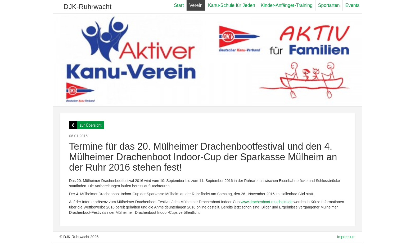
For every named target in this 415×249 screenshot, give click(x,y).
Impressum (346, 237)
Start (179, 5)
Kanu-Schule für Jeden (231, 5)
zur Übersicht (90, 125)
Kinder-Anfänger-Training (287, 5)
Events (352, 5)
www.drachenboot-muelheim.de (266, 202)
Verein (195, 5)
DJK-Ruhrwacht (87, 6)
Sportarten (329, 5)
